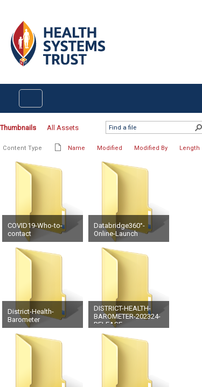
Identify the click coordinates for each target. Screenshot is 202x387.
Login (9, 17)
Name (76, 148)
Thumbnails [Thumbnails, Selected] (18, 128)
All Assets (63, 128)
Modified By (151, 148)
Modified (109, 148)
